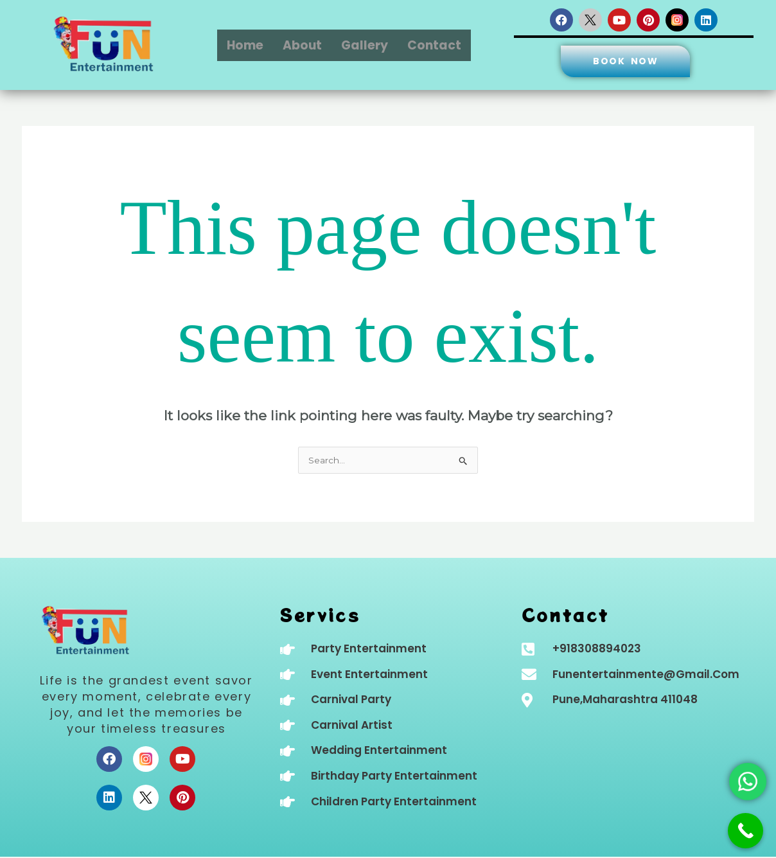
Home (245, 45)
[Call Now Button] (745, 830)
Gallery (364, 45)
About (302, 45)
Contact (434, 45)
